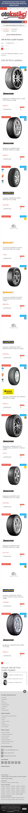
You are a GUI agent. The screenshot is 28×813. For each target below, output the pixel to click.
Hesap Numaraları (5, 704)
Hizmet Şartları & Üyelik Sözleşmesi (9, 716)
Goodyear (13, 797)
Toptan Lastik (4, 706)
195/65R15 (18, 786)
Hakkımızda (4, 699)
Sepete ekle (8, 109)
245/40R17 (23, 790)
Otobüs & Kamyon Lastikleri (7, 778)
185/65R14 (8, 786)
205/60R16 (13, 788)
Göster (2, 46)
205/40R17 (3, 790)
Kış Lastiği (3, 782)
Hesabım (4, 717)
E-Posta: (11, 749)
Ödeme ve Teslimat (6, 732)
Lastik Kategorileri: (5, 774)
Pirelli (20, 799)
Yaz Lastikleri (6, 31)
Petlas (17, 799)
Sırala (2, 43)
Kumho (2, 799)
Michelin (13, 799)
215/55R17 (23, 788)
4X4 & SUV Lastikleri (13, 776)
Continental (8, 797)
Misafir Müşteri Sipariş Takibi (7, 741)
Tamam (24, 808)
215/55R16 (3, 788)
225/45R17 (13, 790)
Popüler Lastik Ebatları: (5, 784)
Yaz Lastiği (8, 782)
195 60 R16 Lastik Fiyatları (12, 40)
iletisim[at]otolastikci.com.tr (13, 749)
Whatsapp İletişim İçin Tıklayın (10, 755)
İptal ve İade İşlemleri (6, 739)
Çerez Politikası (5, 726)
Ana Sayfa (5, 29)
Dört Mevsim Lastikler (15, 782)
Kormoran (22, 797)
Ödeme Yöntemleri (5, 736)
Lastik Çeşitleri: (4, 780)
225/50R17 (18, 790)
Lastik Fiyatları (14, 29)
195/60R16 (8, 788)
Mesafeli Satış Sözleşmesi (7, 734)
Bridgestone (3, 797)
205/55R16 (23, 786)
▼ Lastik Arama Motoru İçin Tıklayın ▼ (14, 25)
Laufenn (9, 799)
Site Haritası (4, 703)
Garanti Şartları (5, 737)
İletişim (3, 723)
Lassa (6, 799)
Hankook (17, 797)
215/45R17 (8, 790)
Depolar (3, 708)
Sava (23, 799)
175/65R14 (3, 786)
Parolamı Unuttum (5, 721)
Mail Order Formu (5, 724)
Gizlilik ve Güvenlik (6, 743)
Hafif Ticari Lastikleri (22, 776)
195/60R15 (13, 786)
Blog (3, 701)
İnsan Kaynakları (5, 710)
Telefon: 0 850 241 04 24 (9, 752)
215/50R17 (18, 788)
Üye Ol (3, 719)
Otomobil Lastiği (5, 776)
